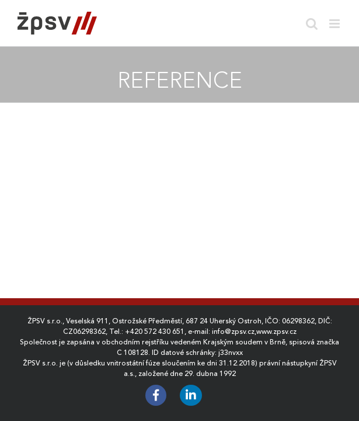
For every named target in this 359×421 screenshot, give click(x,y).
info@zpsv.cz (233, 331)
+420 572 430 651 (154, 331)
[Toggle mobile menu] (335, 24)
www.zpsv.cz (276, 331)
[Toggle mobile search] (312, 24)
